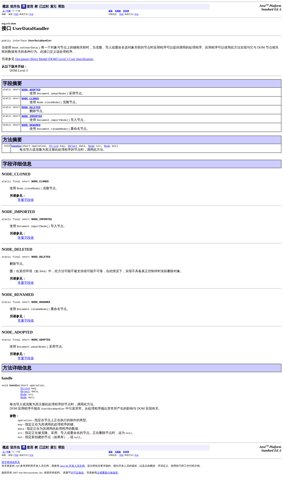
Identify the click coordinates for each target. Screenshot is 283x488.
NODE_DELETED (31, 109)
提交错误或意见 (11, 472)
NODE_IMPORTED (32, 119)
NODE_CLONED (30, 100)
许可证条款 (77, 482)
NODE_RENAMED (31, 128)
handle (16, 150)
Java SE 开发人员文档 (72, 476)
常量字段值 (26, 204)
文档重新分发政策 (107, 482)
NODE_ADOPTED (31, 91)
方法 (31, 14)
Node (91, 150)
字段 (16, 14)
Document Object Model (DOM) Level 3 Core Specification (54, 59)
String (53, 150)
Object (72, 150)
